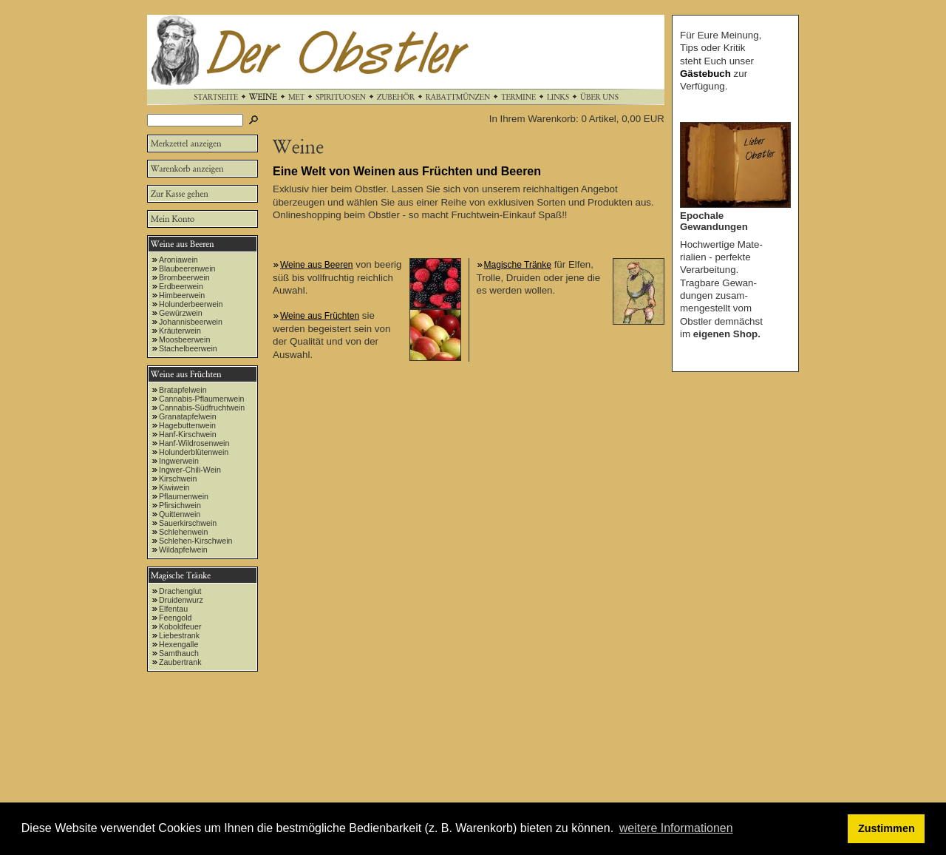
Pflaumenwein (183, 496)
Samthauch (179, 653)
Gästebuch (705, 73)
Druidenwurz (181, 599)
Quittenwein (179, 514)
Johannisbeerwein (190, 321)
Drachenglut (180, 591)
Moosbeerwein (184, 339)
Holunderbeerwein (191, 304)
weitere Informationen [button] (676, 828)
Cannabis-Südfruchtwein (202, 407)
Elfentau (173, 608)
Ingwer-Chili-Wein (190, 469)
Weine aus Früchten (319, 316)
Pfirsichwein (180, 505)
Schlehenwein (183, 531)
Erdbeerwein (181, 286)
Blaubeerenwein (187, 268)
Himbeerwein (182, 295)
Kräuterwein (180, 330)
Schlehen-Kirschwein (196, 540)
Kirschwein (178, 478)
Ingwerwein (179, 460)
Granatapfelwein (188, 416)
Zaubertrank (180, 662)
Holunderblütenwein (193, 451)
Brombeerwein (184, 277)
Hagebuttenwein (187, 425)
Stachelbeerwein (188, 348)
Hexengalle (178, 644)
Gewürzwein (181, 312)
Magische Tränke (517, 265)
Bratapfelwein (183, 389)
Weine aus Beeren (316, 265)
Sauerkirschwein (188, 522)
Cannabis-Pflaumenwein (202, 398)
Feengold (175, 617)
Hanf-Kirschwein (188, 434)
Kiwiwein (174, 487)
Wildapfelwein (183, 549)
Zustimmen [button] (886, 828)
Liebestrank (179, 635)
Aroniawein (178, 259)
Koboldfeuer (180, 626)
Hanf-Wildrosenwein (194, 443)
